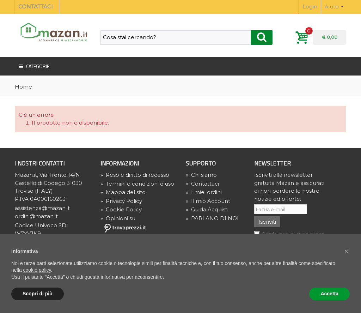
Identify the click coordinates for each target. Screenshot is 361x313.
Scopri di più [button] (38, 293)
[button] (346, 251)
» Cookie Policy (121, 209)
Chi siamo (201, 174)
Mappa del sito (123, 192)
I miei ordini (204, 192)
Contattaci (202, 183)
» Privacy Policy (121, 201)
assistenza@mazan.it (42, 208)
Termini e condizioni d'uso (137, 183)
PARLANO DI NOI (212, 218)
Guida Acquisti (207, 209)
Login (309, 6)
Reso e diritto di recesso (134, 174)
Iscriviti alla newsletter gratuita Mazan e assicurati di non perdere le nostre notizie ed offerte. (289, 186)
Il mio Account (208, 201)
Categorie (33, 66)
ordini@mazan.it (36, 216)
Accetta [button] (329, 293)
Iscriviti (267, 221)
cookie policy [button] (37, 270)
